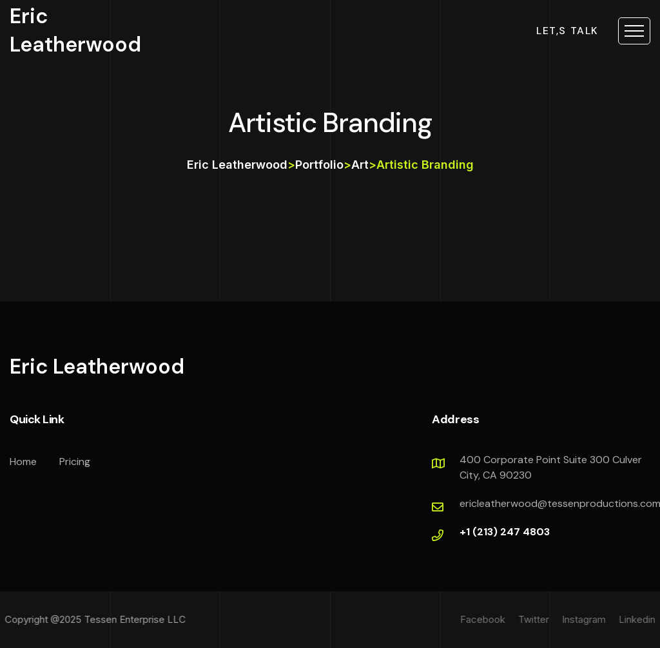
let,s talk (567, 31)
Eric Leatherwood (75, 30)
